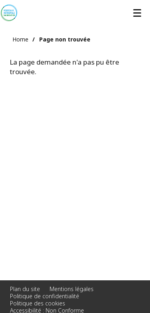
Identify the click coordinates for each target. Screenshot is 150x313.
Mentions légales (72, 289)
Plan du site (25, 289)
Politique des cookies (37, 303)
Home (20, 39)
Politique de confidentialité (44, 296)
